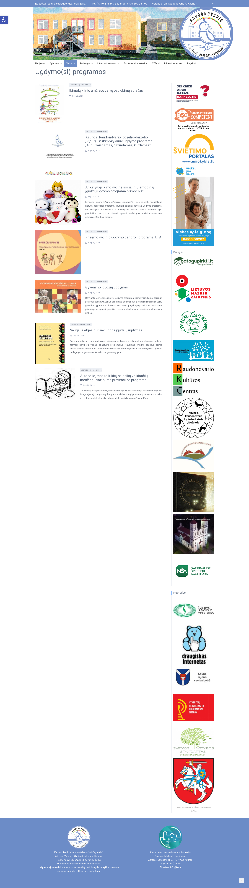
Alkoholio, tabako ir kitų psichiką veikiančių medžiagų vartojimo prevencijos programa (114, 378)
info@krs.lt (175, 867)
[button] (4, 20)
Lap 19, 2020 (93, 197)
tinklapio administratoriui (88, 871)
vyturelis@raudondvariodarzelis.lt (83, 863)
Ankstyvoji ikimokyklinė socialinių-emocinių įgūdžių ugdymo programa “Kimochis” (119, 189)
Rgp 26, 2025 (77, 96)
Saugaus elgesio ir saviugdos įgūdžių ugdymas (106, 330)
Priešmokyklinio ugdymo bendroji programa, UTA (123, 237)
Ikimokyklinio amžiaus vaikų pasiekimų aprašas (106, 91)
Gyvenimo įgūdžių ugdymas (106, 287)
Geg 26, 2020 (94, 243)
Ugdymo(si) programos (80, 85)
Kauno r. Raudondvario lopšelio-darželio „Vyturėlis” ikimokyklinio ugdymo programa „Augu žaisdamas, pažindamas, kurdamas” (118, 141)
